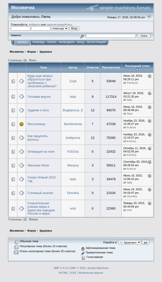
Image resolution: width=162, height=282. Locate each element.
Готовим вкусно (39, 97)
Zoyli (72, 81)
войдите (34, 24)
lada (73, 97)
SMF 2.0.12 (61, 267)
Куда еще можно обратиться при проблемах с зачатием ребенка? (41, 81)
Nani (130, 113)
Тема (43, 67)
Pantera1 (132, 82)
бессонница (36, 124)
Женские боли (38, 165)
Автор (72, 67)
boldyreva (73, 138)
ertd (73, 208)
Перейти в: (110, 242)
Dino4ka (73, 193)
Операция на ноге (41, 151)
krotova (131, 127)
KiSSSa (72, 151)
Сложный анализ (40, 193)
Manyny (72, 165)
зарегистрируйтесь (59, 24)
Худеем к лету (38, 110)
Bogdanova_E (73, 110)
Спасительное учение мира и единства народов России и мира (41, 208)
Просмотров (111, 67)
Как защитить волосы (37, 137)
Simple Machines (97, 267)
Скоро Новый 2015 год (41, 179)
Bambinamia (73, 124)
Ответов (93, 67)
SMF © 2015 (78, 267)
